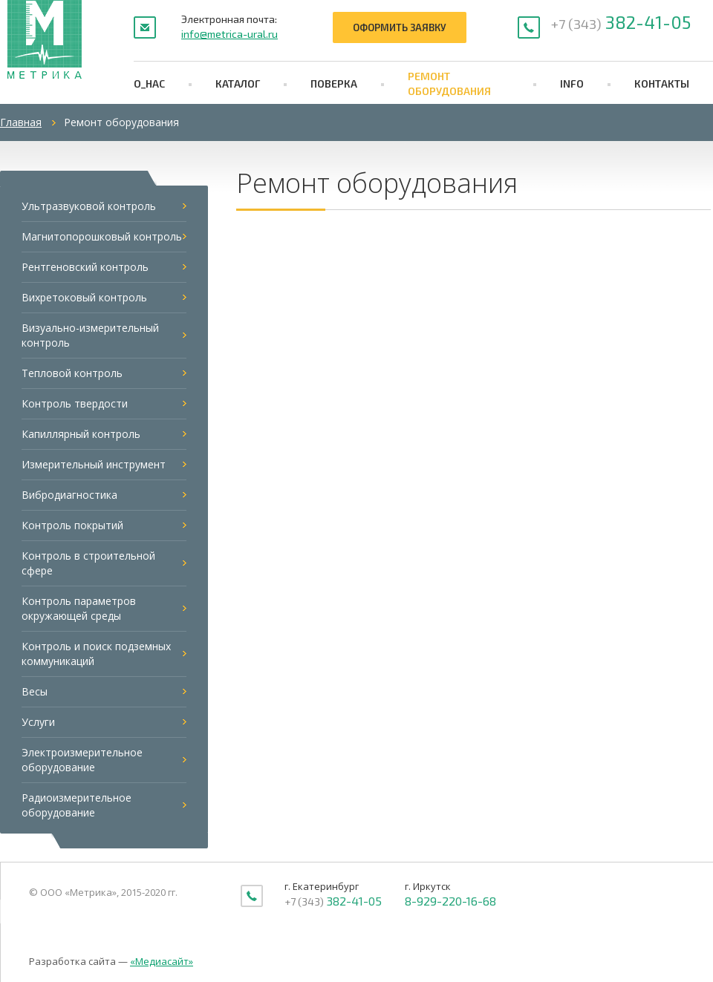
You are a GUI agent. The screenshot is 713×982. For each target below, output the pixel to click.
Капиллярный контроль (81, 434)
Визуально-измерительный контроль (90, 335)
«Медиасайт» (161, 961)
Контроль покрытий (72, 525)
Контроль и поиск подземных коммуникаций (96, 653)
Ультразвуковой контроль (89, 206)
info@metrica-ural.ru (229, 33)
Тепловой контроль (72, 373)
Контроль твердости (75, 403)
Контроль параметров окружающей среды (79, 608)
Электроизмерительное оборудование (82, 759)
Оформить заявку (399, 27)
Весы (35, 691)
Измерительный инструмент (94, 464)
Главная (21, 122)
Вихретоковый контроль (84, 297)
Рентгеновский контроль (85, 267)
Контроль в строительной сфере (88, 563)
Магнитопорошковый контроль (102, 236)
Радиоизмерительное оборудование (76, 804)
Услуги (38, 722)
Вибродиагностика (69, 495)
